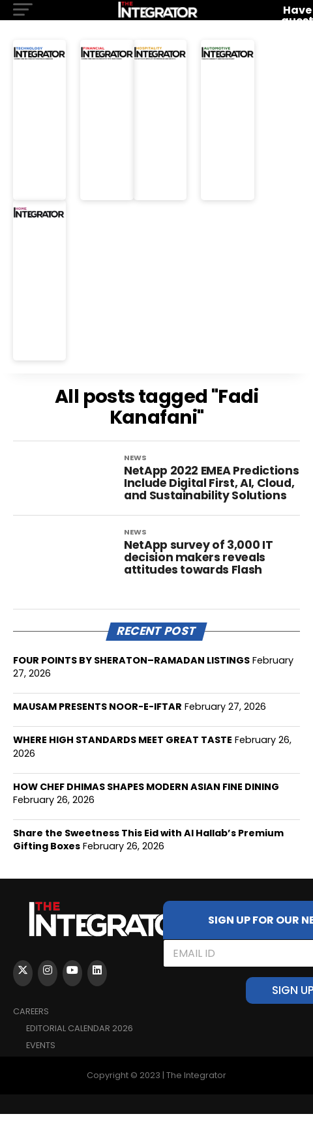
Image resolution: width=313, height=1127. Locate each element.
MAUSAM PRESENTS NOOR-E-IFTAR (97, 719)
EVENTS (40, 1058)
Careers (31, 1024)
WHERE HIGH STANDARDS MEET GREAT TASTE (122, 752)
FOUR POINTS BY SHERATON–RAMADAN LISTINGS (131, 673)
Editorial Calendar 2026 (79, 1041)
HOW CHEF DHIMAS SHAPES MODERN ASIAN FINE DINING (146, 799)
